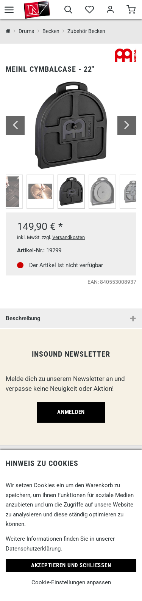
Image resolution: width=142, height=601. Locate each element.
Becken (50, 31)
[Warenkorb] (130, 11)
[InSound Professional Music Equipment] (8, 31)
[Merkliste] (89, 11)
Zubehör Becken (86, 31)
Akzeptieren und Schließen (71, 565)
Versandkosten (68, 237)
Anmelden (71, 412)
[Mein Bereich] (110, 11)
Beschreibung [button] (23, 318)
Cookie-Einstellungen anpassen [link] (71, 582)
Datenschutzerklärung (33, 548)
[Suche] (68, 11)
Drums (26, 31)
